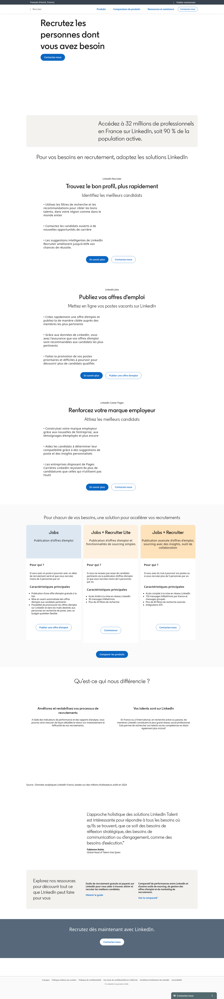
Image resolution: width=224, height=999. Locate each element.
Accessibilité (177, 980)
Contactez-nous (52, 57)
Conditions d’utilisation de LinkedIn (154, 980)
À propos (46, 980)
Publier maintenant (186, 2)
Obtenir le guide (94, 895)
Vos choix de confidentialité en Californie (120, 980)
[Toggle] (212, 995)
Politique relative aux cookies (64, 980)
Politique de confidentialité (90, 980)
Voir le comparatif (147, 897)
